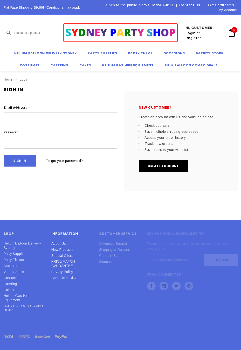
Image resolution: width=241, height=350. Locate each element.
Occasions (12, 266)
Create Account (163, 166)
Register (193, 38)
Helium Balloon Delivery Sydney (22, 245)
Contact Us (189, 5)
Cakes (9, 290)
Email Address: (15, 107)
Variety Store (14, 272)
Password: (12, 132)
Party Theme (14, 260)
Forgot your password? (64, 161)
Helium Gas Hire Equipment (17, 298)
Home (8, 79)
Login (190, 33)
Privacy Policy (62, 272)
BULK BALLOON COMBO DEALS (23, 308)
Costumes (12, 278)
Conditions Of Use (66, 278)
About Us (58, 243)
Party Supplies (15, 254)
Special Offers (62, 256)
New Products (62, 250)
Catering (10, 284)
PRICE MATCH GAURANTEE (63, 263)
